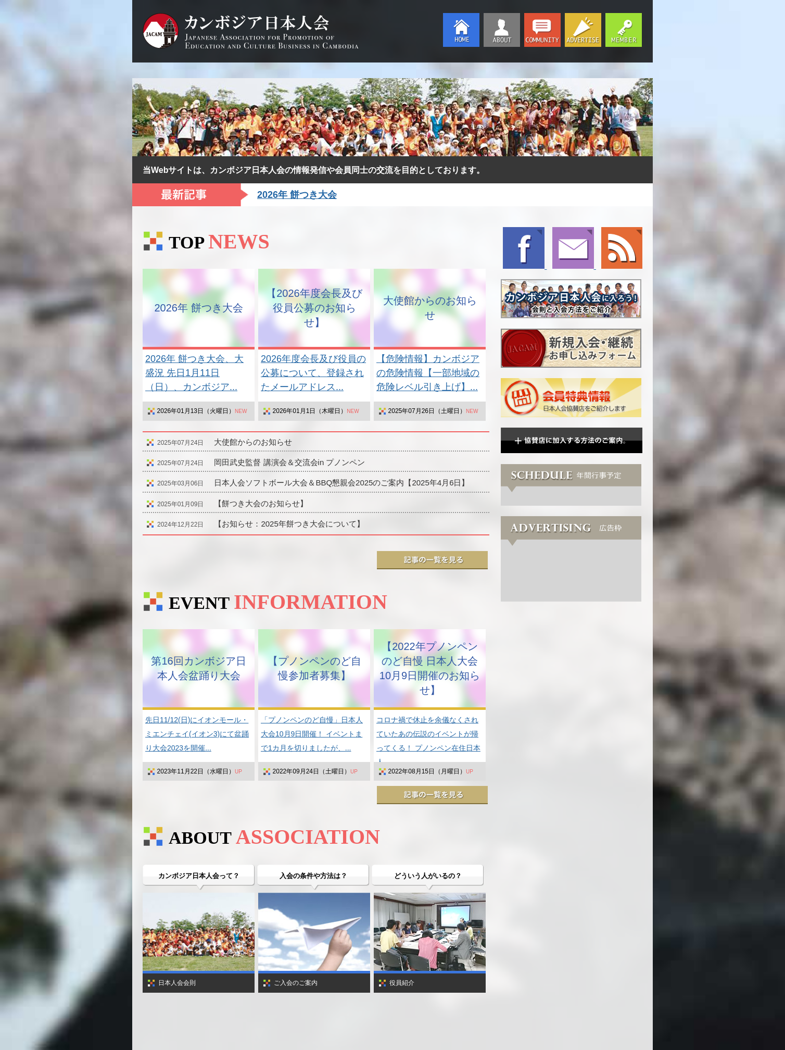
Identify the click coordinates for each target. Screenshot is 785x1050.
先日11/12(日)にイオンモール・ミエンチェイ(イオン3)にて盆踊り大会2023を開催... (197, 734)
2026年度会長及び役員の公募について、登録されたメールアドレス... (313, 373)
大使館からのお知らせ (253, 442)
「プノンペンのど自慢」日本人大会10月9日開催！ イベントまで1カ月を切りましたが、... (312, 734)
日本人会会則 (177, 982)
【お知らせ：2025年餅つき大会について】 (289, 523)
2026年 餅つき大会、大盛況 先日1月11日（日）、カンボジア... (194, 373)
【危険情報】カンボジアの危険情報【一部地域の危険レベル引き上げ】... (427, 373)
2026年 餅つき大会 (297, 195)
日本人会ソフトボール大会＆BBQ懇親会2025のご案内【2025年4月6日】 (341, 482)
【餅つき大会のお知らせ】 (261, 503)
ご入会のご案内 (296, 982)
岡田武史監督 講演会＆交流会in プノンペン (289, 462)
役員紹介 (401, 982)
